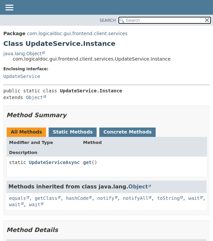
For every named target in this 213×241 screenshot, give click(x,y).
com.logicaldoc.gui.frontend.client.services (77, 33)
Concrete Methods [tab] (127, 132)
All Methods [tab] (26, 132)
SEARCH (108, 20)
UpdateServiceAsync (54, 162)
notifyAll (135, 198)
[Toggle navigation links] (9, 8)
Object (34, 97)
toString (168, 198)
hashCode (77, 198)
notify (105, 198)
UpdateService (21, 76)
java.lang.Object (22, 53)
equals (17, 198)
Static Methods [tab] (73, 132)
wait (194, 198)
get (87, 162)
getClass (46, 198)
